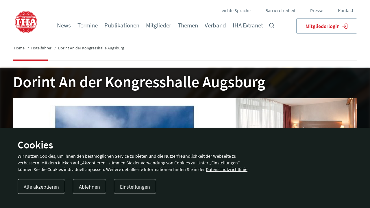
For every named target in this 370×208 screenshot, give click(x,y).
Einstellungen (135, 186)
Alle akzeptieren (41, 186)
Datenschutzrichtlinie (226, 169)
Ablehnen (89, 186)
